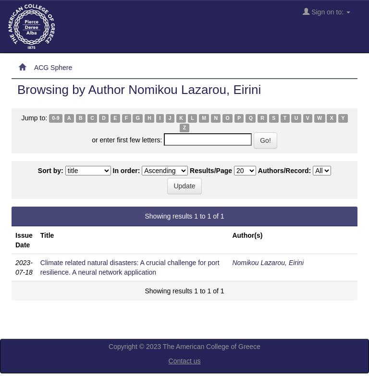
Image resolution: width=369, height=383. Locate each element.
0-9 (55, 118)
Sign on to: (326, 12)
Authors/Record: (284, 170)
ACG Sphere (53, 67)
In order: (126, 170)
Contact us (185, 361)
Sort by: (50, 170)
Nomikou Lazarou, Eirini (268, 263)
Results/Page (211, 170)
